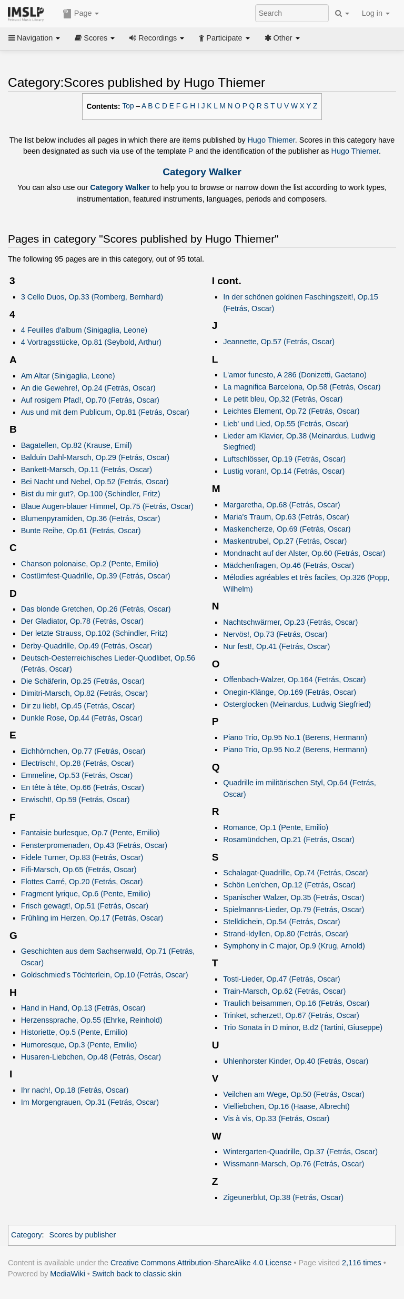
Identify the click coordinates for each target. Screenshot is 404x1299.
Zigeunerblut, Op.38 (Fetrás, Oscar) (283, 1197)
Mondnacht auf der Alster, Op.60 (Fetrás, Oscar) (304, 553)
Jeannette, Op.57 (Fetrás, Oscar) (279, 341)
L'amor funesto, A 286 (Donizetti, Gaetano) (294, 375)
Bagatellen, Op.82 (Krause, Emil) (76, 445)
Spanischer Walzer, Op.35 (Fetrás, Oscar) (293, 897)
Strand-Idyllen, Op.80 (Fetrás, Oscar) (285, 934)
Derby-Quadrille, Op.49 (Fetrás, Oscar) (87, 646)
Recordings (156, 38)
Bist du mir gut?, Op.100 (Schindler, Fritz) (90, 493)
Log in (376, 13)
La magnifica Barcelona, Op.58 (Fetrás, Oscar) (301, 387)
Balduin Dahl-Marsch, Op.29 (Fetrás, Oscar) (95, 457)
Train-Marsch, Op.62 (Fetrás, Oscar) (284, 991)
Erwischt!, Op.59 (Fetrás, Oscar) (75, 799)
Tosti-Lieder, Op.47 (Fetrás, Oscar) (281, 979)
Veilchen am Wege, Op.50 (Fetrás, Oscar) (294, 1094)
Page (81, 13)
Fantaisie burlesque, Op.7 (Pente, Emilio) (90, 832)
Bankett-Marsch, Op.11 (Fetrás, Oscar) (87, 469)
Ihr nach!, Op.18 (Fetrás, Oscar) (75, 1090)
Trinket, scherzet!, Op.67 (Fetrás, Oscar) (291, 1015)
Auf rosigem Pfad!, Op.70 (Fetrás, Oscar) (90, 400)
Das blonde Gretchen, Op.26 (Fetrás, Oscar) (96, 609)
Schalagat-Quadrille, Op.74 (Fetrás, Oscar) (295, 872)
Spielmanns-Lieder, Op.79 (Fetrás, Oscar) (293, 909)
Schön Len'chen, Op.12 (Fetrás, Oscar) (289, 885)
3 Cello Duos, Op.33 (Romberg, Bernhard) (92, 297)
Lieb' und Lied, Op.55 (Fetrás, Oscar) (285, 423)
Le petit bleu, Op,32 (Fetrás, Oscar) (282, 399)
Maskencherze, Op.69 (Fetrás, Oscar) (286, 529)
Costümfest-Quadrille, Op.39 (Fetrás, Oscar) (95, 576)
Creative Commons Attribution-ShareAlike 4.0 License (200, 1262)
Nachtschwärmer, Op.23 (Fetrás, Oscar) (290, 622)
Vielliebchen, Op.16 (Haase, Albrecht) (286, 1106)
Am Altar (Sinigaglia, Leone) (68, 376)
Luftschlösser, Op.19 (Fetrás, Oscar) (284, 459)
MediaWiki (67, 1274)
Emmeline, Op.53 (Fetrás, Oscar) (77, 775)
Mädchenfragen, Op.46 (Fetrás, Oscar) (288, 565)
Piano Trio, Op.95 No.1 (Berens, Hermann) (295, 737)
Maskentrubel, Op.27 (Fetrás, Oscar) (285, 541)
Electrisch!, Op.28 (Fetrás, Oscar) (77, 763)
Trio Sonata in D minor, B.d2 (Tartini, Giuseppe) (302, 1027)
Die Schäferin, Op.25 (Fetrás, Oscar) (83, 681)
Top (128, 106)
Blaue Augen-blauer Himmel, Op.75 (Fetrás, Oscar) (107, 506)
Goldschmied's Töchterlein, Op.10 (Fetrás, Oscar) (104, 975)
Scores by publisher (82, 1235)
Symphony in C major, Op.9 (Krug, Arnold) (294, 946)
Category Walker (202, 171)
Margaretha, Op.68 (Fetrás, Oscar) (281, 505)
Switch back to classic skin (136, 1274)
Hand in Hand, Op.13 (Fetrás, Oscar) (83, 1008)
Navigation (34, 38)
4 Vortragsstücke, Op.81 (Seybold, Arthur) (91, 342)
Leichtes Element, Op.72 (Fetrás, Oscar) (291, 411)
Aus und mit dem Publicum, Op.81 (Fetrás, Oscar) (105, 412)
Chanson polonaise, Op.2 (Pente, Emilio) (90, 563)
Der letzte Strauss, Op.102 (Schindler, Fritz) (94, 633)
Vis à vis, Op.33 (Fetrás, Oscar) (276, 1118)
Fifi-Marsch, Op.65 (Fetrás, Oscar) (79, 869)
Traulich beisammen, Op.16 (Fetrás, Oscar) (296, 1003)
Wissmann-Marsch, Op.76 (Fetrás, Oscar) (293, 1164)
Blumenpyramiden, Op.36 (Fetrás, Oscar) (90, 518)
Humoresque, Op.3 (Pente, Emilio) (79, 1045)
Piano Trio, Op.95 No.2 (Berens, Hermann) (295, 749)
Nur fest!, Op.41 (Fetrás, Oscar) (276, 646)
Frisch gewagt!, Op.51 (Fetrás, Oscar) (84, 906)
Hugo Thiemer (271, 140)
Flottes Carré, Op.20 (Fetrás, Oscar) (82, 881)
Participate (224, 38)
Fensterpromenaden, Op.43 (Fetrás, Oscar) (94, 845)
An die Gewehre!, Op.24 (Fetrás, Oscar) (88, 388)
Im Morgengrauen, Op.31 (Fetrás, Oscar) (90, 1102)
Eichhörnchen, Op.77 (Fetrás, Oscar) (83, 751)
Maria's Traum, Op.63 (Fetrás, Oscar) (286, 517)
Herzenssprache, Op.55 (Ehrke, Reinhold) (92, 1020)
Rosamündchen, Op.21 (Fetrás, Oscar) (289, 839)
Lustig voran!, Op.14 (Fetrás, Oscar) (284, 471)
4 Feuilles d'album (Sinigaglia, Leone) (84, 330)
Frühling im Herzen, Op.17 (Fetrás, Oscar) (92, 918)
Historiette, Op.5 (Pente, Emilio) (74, 1032)
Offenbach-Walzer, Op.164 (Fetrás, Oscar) (294, 679)
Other (282, 38)
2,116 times (361, 1262)
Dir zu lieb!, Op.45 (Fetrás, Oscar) (78, 706)
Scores (95, 38)
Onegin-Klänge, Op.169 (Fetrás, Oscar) (289, 692)
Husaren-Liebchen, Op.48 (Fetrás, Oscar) (91, 1057)
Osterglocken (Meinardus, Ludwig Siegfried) (297, 704)
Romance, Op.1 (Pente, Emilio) (275, 827)
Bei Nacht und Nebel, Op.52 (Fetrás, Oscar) (95, 481)
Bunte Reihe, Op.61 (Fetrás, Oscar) (81, 530)
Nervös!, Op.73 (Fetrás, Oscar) (275, 634)
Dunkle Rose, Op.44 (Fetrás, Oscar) (82, 718)
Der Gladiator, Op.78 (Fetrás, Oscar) (82, 621)
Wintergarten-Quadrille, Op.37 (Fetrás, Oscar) (300, 1151)
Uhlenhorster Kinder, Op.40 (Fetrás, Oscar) (295, 1061)
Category (26, 1235)
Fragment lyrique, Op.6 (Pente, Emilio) (85, 894)
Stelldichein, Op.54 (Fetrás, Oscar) (281, 921)
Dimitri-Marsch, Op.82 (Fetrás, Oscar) (84, 693)
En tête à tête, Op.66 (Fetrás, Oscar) (82, 787)
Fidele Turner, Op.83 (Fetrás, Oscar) (82, 857)
